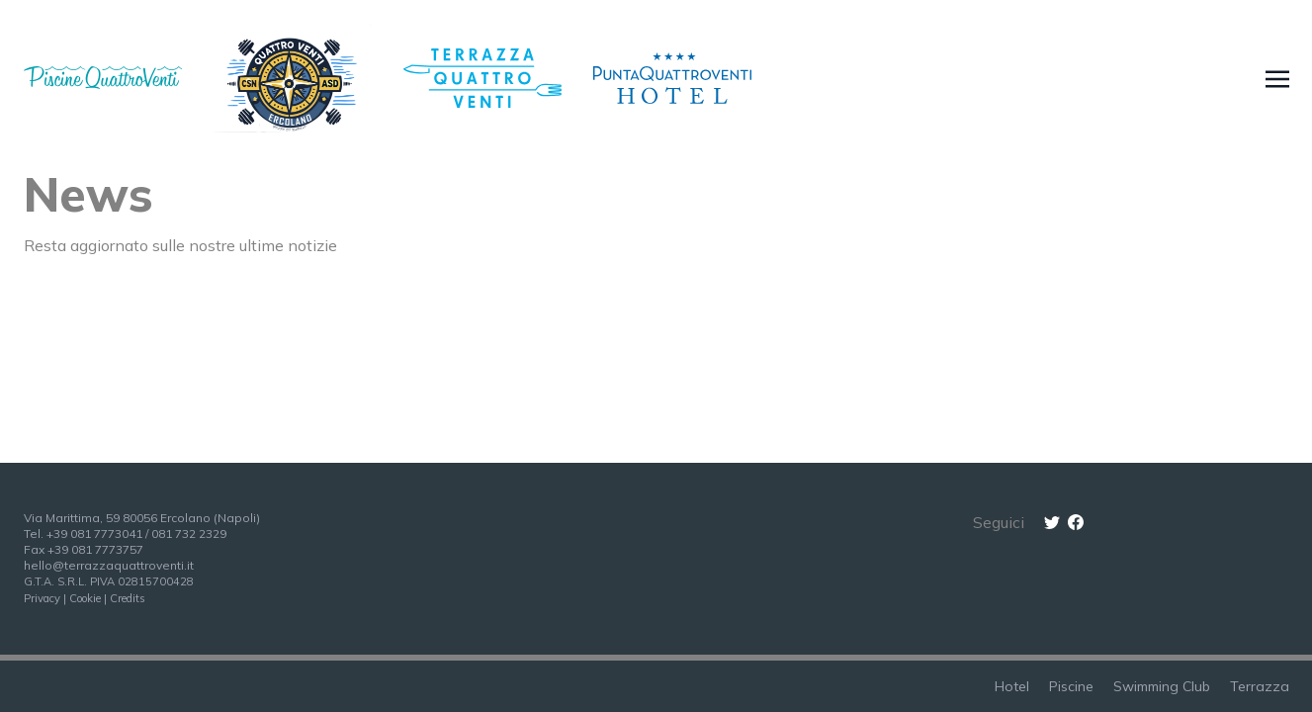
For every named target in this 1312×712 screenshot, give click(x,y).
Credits (127, 598)
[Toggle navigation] (1277, 78)
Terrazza (1259, 686)
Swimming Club (1161, 686)
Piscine (1071, 686)
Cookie (85, 598)
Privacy (42, 598)
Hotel (1012, 686)
